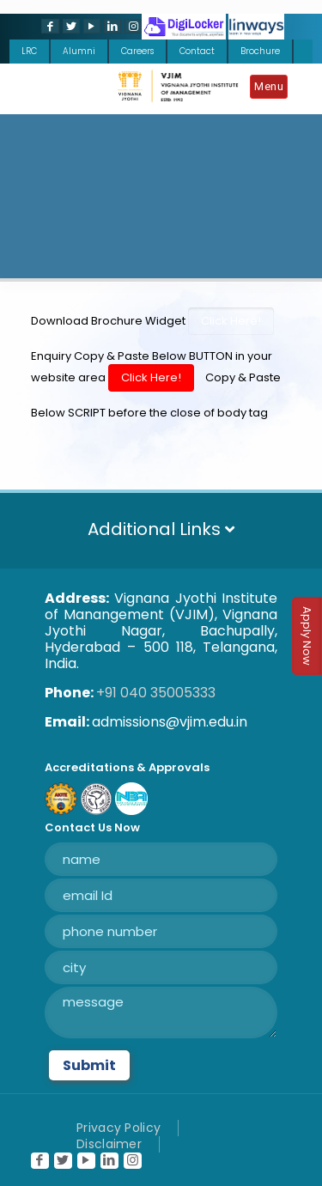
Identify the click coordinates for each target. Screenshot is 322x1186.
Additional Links (161, 529)
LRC (29, 51)
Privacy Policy (118, 1127)
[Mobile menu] (273, 89)
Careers (137, 51)
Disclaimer (109, 1144)
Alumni (79, 51)
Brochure (260, 51)
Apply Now (307, 636)
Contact (197, 51)
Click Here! (231, 321)
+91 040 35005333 (156, 692)
